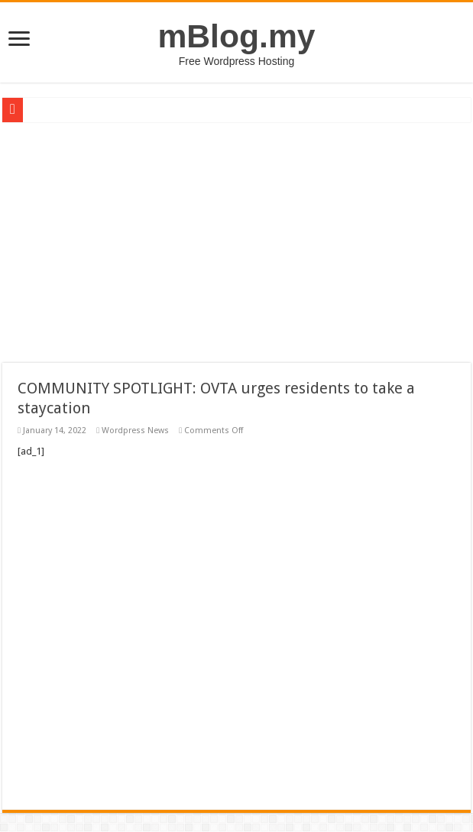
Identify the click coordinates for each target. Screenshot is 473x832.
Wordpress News (135, 430)
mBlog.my (236, 36)
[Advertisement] (236, 237)
